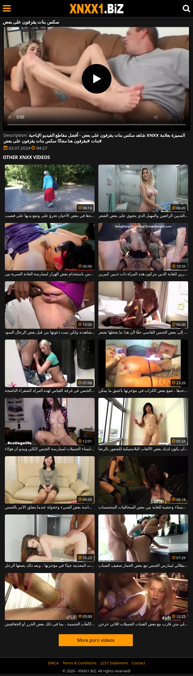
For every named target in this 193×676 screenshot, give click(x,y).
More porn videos (96, 640)
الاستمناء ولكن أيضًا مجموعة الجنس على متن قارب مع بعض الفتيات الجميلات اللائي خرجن (143, 624)
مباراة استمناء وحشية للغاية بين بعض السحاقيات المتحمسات (143, 507)
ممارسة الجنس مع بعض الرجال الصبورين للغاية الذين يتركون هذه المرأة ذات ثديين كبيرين (143, 274)
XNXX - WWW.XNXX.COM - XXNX (97, 9)
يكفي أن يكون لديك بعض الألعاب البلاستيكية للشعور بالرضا (143, 449)
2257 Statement (114, 662)
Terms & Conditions (79, 662)
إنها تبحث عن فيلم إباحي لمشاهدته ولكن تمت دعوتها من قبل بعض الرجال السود (50, 332)
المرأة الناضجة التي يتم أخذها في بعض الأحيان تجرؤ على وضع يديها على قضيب (50, 216)
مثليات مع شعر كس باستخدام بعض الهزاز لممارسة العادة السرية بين (50, 274)
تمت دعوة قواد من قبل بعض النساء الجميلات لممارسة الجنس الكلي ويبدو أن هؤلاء (50, 449)
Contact (138, 662)
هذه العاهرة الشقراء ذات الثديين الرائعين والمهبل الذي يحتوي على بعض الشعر (143, 216)
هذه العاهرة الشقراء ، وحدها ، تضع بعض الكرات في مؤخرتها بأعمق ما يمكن (143, 390)
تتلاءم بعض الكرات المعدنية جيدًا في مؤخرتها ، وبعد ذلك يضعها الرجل (50, 565)
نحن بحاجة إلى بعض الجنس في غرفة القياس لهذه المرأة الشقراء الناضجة (50, 390)
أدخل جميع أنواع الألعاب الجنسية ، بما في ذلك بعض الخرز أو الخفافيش (50, 624)
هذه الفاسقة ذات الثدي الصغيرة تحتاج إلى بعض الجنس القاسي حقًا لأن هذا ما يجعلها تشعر (143, 332)
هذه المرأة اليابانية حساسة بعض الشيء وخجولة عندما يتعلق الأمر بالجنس (50, 507)
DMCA (53, 662)
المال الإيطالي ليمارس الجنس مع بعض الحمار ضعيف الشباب (143, 565)
